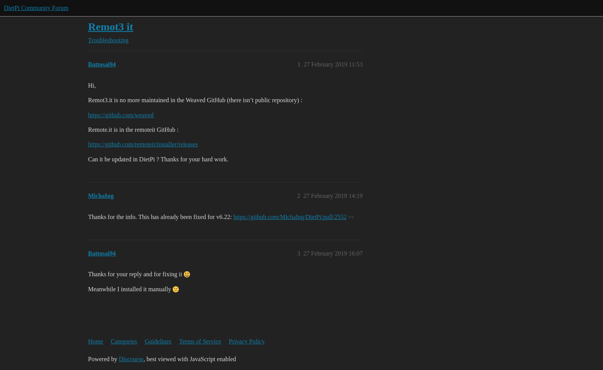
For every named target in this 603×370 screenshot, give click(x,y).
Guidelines (158, 341)
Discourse (131, 359)
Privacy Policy (247, 341)
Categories (124, 341)
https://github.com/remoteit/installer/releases (143, 144)
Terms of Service (200, 341)
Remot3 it (110, 27)
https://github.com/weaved (120, 115)
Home (95, 341)
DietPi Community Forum (36, 8)
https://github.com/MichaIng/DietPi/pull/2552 (290, 217)
